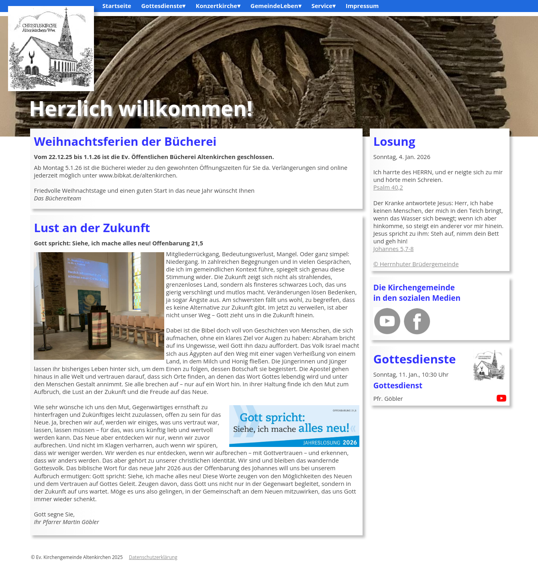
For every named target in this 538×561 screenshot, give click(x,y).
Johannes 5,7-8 (393, 249)
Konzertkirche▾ (218, 6)
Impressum (362, 6)
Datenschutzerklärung (153, 557)
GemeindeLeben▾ (276, 6)
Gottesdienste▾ (163, 6)
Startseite (116, 6)
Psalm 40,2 (388, 187)
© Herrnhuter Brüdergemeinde (416, 264)
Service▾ (324, 6)
